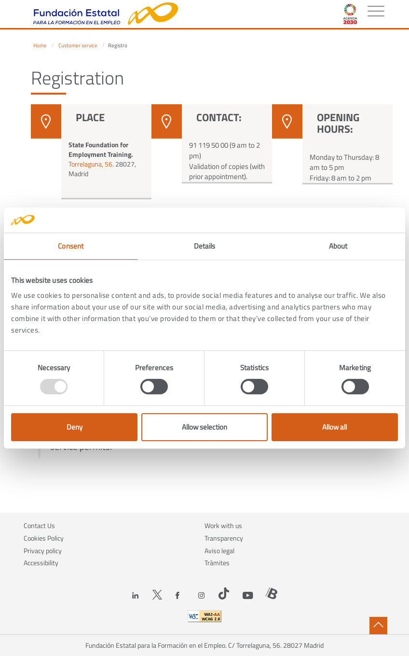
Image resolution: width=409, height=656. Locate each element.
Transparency (223, 538)
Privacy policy (43, 550)
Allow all (334, 427)
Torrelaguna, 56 (90, 164)
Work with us (223, 525)
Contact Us (39, 525)
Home (40, 45)
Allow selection (204, 427)
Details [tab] (205, 245)
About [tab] (338, 245)
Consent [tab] (70, 245)
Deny (74, 427)
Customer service (77, 45)
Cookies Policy (44, 538)
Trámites (217, 563)
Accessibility (41, 563)
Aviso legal (219, 550)
